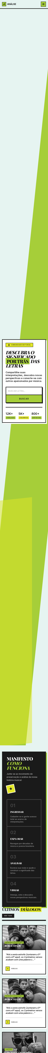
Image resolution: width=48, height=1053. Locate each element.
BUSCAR (24, 398)
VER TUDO (8, 915)
